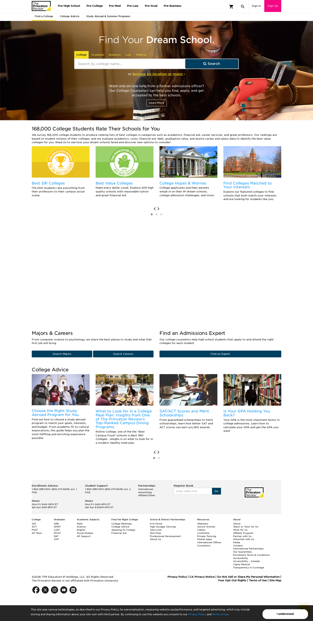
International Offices (209, 542)
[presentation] (155, 209)
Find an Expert (220, 353)
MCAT (57, 533)
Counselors (203, 545)
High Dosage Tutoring (163, 526)
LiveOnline (203, 533)
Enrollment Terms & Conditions (251, 555)
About (237, 523)
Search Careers (123, 353)
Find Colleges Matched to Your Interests (247, 185)
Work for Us (240, 529)
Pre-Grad (151, 5)
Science (81, 526)
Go (216, 491)
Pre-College (94, 5)
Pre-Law (132, 5)
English (81, 529)
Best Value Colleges (114, 183)
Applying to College (123, 529)
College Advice (120, 526)
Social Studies (85, 533)
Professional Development (165, 536)
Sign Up (272, 5)
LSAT (57, 529)
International (145, 489)
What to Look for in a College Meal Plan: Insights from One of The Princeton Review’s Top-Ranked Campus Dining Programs (124, 419)
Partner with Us (242, 536)
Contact (238, 545)
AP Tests (37, 533)
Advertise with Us (243, 539)
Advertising (145, 492)
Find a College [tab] (44, 16)
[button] (151, 214)
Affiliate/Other (146, 495)
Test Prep (155, 533)
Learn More (156, 102)
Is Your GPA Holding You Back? (246, 413)
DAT (56, 536)
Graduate (97, 54)
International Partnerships (248, 548)
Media (236, 542)
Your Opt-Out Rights (232, 580)
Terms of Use (220, 614)
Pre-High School (69, 5)
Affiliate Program (243, 533)
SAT (34, 523)
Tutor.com (156, 529)
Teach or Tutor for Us (245, 526)
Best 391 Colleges (48, 183)
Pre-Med (115, 5)
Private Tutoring (206, 536)
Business (115, 54)
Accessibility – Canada (246, 561)
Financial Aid (119, 533)
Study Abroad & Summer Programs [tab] (108, 16)
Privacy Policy (197, 614)
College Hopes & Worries (182, 183)
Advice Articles (206, 526)
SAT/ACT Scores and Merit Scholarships (184, 413)
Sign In (256, 5)
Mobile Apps (204, 539)
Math (80, 523)
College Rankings (121, 523)
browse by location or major (159, 74)
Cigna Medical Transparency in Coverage (248, 566)
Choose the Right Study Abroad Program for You (55, 413)
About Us (155, 539)
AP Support (84, 536)
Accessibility (240, 558)
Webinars (202, 523)
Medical (141, 54)
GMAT (57, 526)
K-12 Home (156, 523)
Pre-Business (172, 5)
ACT (34, 526)
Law (128, 54)
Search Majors (62, 353)
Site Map (275, 580)
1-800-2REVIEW (54, 489)
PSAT (35, 529)
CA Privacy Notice (202, 576)
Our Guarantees (242, 551)
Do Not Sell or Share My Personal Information (248, 576)
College (81, 54)
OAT (56, 539)
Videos (201, 529)
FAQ (34, 492)
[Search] (242, 6)
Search (211, 64)
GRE (56, 523)
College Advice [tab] (69, 16)
